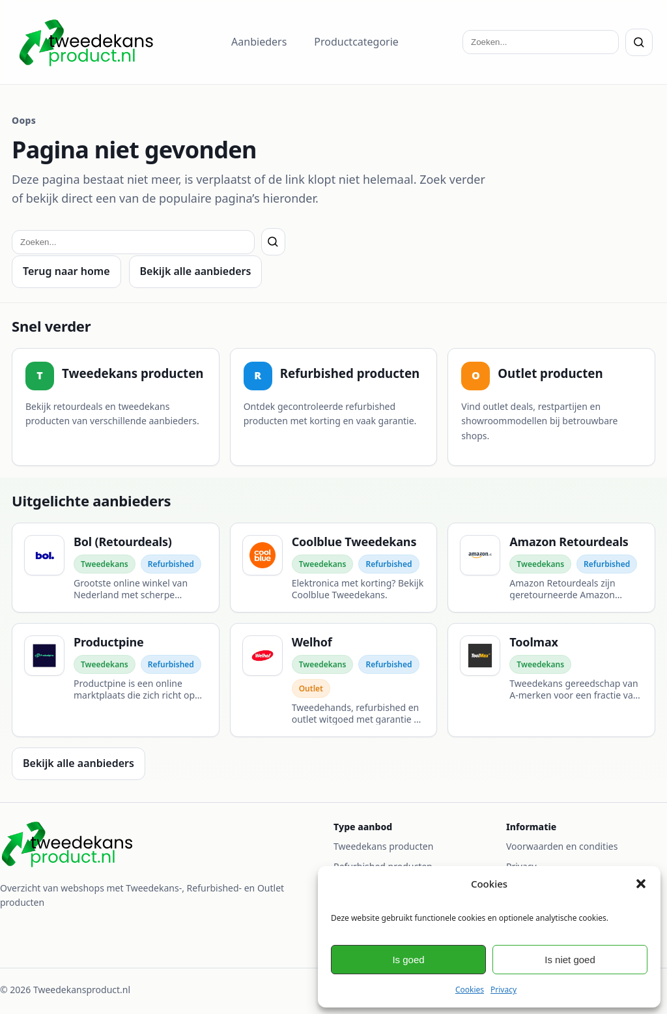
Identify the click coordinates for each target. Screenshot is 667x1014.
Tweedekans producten (383, 846)
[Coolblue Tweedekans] (334, 567)
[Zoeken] (639, 42)
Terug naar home (66, 271)
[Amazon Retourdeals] (551, 567)
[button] (640, 883)
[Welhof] (334, 680)
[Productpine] (115, 680)
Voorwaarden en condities (561, 846)
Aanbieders (259, 42)
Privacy (503, 989)
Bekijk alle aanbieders (195, 271)
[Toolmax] (551, 680)
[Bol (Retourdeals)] (115, 567)
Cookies (469, 989)
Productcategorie (356, 42)
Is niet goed (570, 959)
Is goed (408, 959)
